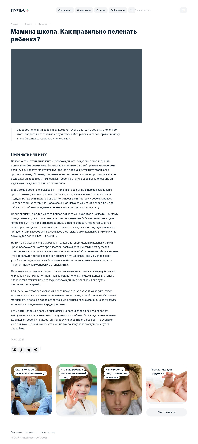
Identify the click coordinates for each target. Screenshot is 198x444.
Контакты (31, 432)
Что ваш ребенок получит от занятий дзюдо (73, 373)
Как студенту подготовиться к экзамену (117, 373)
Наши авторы (47, 432)
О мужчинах (65, 10)
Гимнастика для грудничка (161, 371)
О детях (100, 10)
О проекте (16, 432)
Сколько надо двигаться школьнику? (30, 371)
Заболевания (118, 10)
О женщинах (84, 10)
